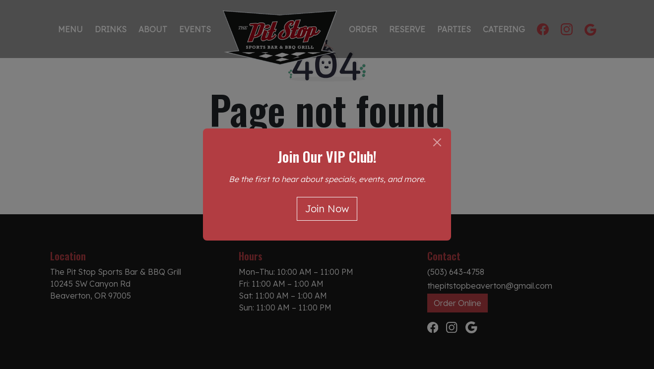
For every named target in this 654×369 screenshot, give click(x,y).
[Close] (437, 142)
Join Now (327, 208)
